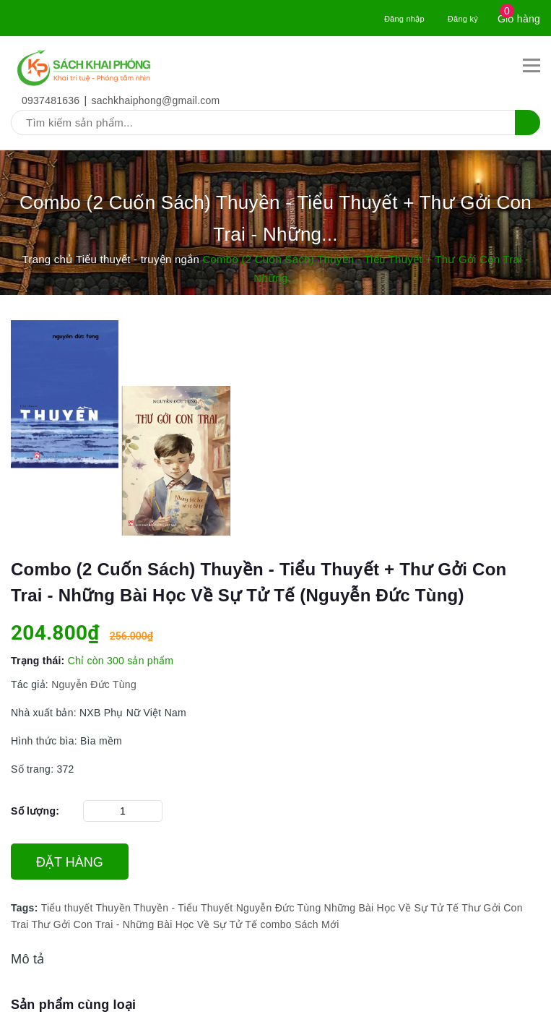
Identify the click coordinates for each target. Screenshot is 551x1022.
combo (276, 924)
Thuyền (113, 908)
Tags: (26, 908)
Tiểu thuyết (67, 908)
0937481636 (50, 100)
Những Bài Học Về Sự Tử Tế (391, 908)
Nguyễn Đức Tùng (92, 684)
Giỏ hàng (519, 19)
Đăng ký (463, 18)
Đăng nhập (404, 18)
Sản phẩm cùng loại (73, 1004)
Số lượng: (35, 811)
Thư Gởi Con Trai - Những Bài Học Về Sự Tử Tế (144, 924)
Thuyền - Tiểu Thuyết (183, 908)
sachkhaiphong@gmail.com (156, 100)
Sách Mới (317, 924)
